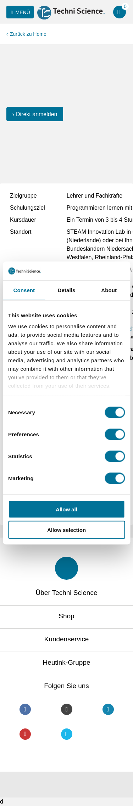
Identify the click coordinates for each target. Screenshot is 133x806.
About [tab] (109, 290)
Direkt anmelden (36, 114)
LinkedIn (108, 709)
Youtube (25, 734)
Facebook (25, 709)
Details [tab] (67, 290)
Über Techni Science (67, 592)
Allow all (66, 509)
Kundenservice (66, 639)
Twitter (66, 734)
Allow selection (66, 530)
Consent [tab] (24, 290)
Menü (19, 12)
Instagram (66, 709)
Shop (66, 616)
